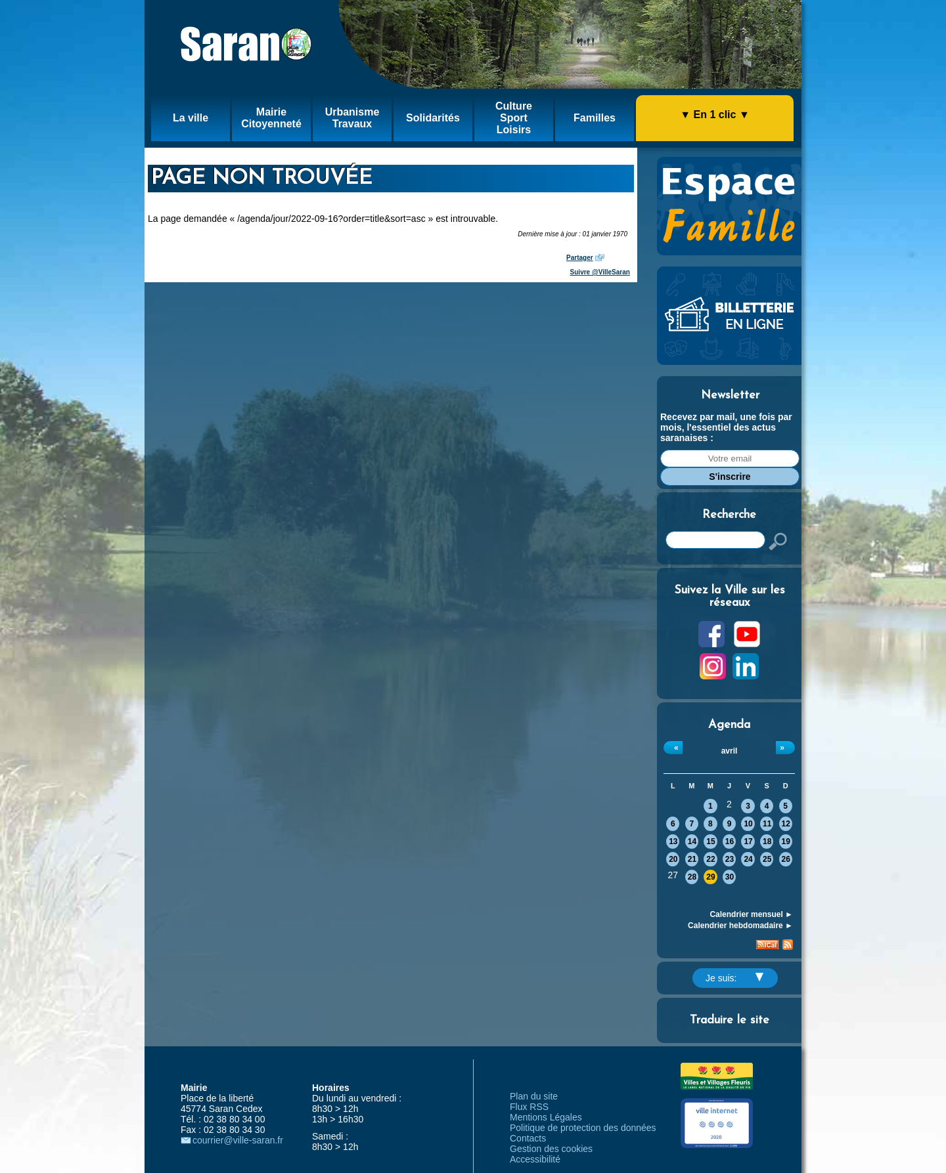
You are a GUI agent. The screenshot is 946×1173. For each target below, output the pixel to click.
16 (729, 841)
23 (729, 859)
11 (767, 823)
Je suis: (734, 978)
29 (710, 877)
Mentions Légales (546, 1117)
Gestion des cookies (551, 1148)
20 (673, 859)
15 (710, 841)
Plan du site (534, 1096)
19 (786, 841)
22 (710, 859)
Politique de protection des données (583, 1127)
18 (767, 841)
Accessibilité (535, 1159)
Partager (579, 257)
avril (729, 751)
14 (692, 841)
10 (748, 823)
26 (786, 859)
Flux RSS (529, 1106)
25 (767, 859)
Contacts (528, 1138)
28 (692, 877)
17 (748, 841)
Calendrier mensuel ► (751, 914)
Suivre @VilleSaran (600, 272)
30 (729, 877)
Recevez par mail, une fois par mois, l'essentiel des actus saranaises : (726, 427)
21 (692, 859)
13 (673, 841)
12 (786, 823)
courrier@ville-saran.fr (237, 1140)
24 (748, 859)
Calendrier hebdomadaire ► (740, 925)
